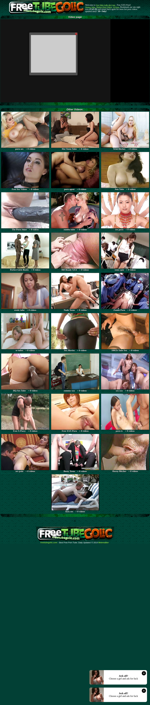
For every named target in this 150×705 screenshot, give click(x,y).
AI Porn (116, 7)
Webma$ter (103, 543)
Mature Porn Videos (104, 7)
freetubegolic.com (48, 543)
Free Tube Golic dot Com (105, 5)
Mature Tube (90, 7)
